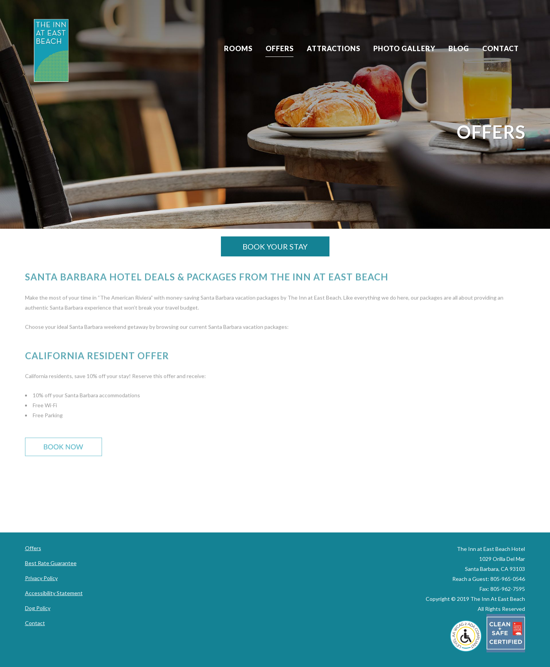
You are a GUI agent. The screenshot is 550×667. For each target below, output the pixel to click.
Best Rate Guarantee (51, 563)
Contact (35, 623)
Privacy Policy (41, 578)
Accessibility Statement (54, 593)
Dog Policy (37, 608)
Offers (33, 548)
